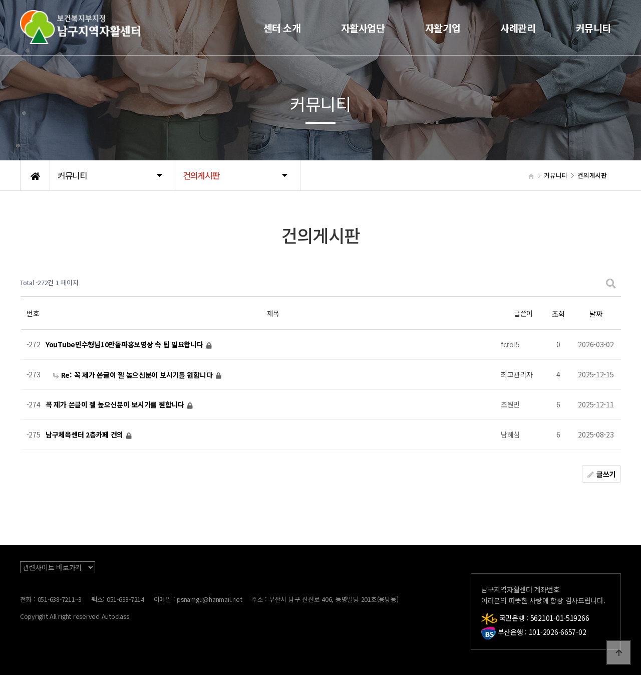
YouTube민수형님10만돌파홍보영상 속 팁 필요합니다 (125, 345)
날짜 (595, 314)
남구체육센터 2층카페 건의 (85, 435)
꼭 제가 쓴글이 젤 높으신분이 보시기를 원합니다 (116, 405)
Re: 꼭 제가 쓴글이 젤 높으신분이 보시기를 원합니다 (133, 375)
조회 (558, 314)
